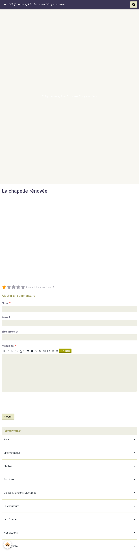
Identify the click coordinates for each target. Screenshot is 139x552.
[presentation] (29, 403)
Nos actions (11, 532)
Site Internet (10, 331)
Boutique (9, 479)
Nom (5, 303)
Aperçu (65, 350)
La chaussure (11, 506)
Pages (7, 439)
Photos (8, 466)
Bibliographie (11, 546)
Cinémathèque (12, 452)
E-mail (6, 317)
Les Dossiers (11, 519)
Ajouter (8, 416)
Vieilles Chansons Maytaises (20, 492)
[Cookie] (8, 544)
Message (8, 345)
